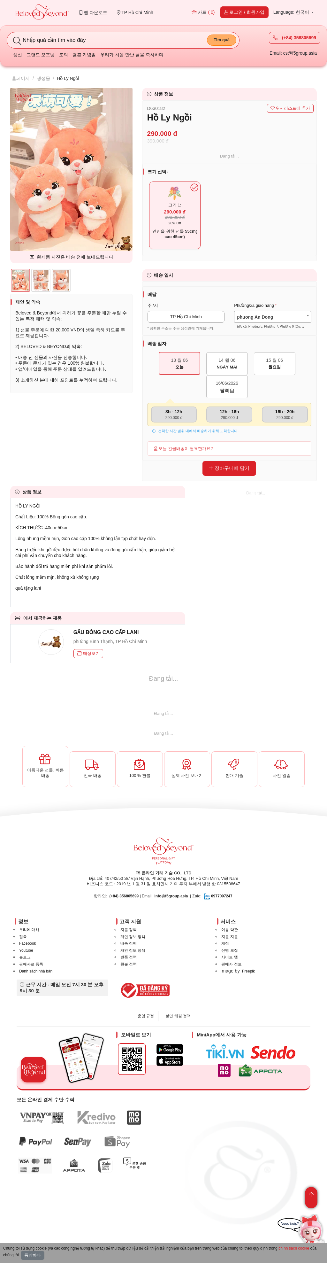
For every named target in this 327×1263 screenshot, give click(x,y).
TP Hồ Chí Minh (135, 12)
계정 (225, 943)
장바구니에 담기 (229, 468)
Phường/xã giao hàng (254, 305)
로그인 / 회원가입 (244, 12)
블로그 (25, 957)
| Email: (131, 896)
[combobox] (272, 317)
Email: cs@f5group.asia (293, 53)
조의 (63, 54)
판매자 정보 (231, 964)
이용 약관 (229, 929)
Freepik (248, 971)
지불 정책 (128, 929)
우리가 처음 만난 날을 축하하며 (132, 54)
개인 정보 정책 (133, 936)
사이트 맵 (229, 957)
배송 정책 (128, 943)
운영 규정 (146, 1016)
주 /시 (153, 305)
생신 (17, 54)
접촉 (23, 936)
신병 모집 (229, 950)
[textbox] (272, 322)
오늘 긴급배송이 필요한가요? (183, 448)
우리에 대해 (29, 929)
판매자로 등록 (31, 964)
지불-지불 (229, 936)
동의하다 (32, 1255)
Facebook (27, 943)
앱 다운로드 (93, 12)
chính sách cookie (293, 1248)
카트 (203, 12)
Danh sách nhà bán (35, 971)
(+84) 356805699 (294, 37)
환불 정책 (128, 964)
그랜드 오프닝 (41, 54)
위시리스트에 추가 (290, 108)
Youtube (26, 950)
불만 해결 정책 (178, 1016)
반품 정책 (128, 957)
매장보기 (88, 653)
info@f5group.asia (171, 896)
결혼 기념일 (84, 54)
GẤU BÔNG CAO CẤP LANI (106, 632)
